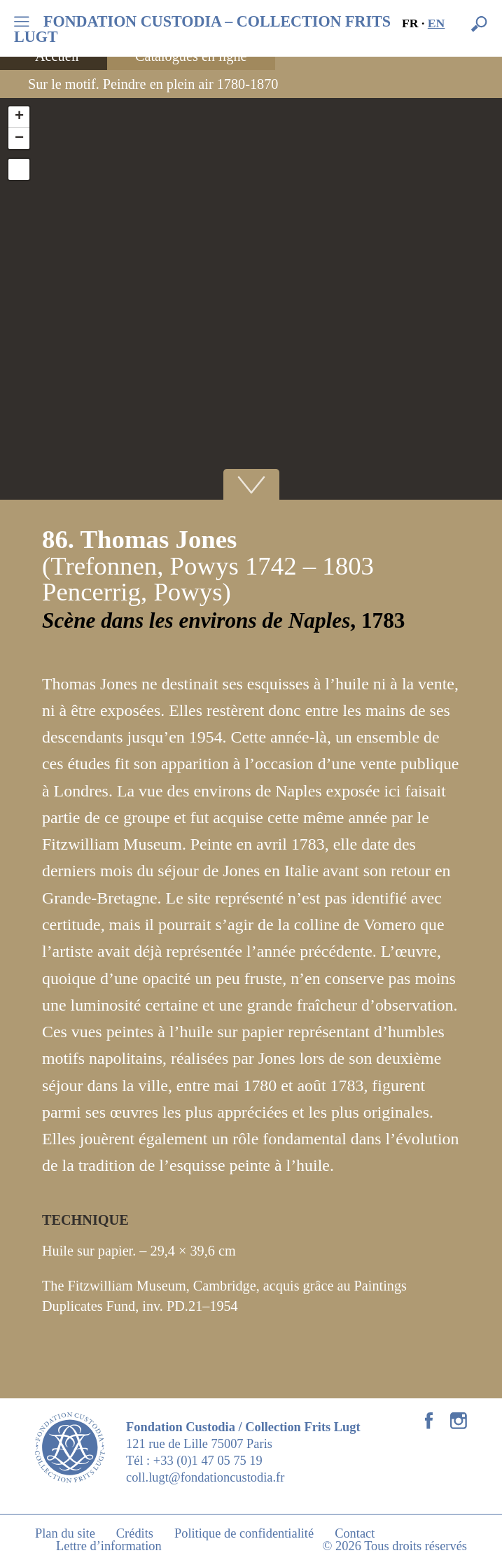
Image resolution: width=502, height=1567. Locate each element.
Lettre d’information (109, 1546)
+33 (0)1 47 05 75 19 (208, 1461)
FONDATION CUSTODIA (202, 29)
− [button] (19, 138)
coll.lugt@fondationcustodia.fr (205, 1477)
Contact (355, 1533)
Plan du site (65, 1533)
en (436, 23)
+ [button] (19, 116)
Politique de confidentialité (244, 1533)
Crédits (134, 1533)
